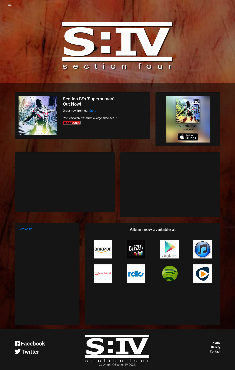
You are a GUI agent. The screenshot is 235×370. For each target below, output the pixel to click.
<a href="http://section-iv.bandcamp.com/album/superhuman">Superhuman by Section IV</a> (170, 184)
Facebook (30, 343)
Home (216, 342)
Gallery (215, 347)
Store (92, 110)
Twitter (27, 351)
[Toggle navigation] (10, 4)
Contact (215, 351)
